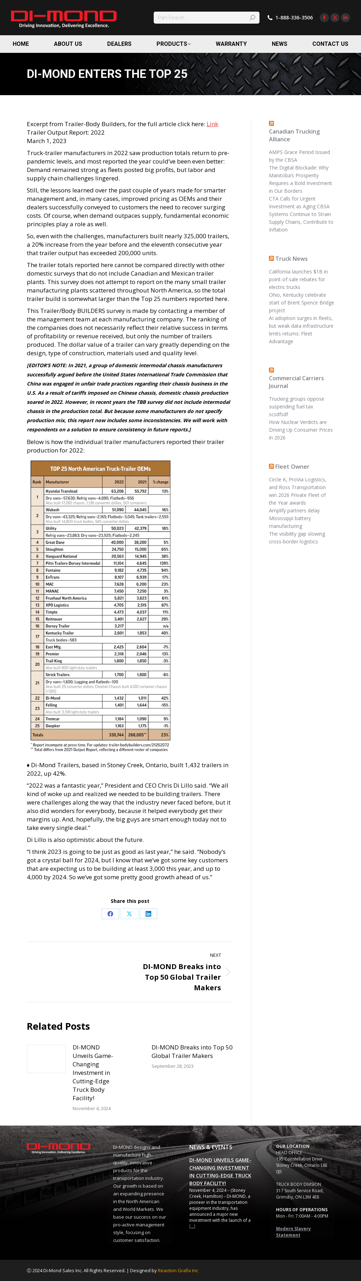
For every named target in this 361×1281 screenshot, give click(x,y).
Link (212, 124)
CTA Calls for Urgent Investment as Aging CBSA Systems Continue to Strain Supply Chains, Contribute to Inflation (301, 214)
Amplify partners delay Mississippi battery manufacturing (294, 518)
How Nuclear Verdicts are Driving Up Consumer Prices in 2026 (301, 430)
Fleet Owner (292, 466)
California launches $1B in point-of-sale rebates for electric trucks (298, 279)
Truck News (291, 259)
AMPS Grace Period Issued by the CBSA (299, 156)
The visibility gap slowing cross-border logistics (297, 537)
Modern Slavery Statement (293, 1232)
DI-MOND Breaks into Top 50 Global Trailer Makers (192, 1051)
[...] (192, 1226)
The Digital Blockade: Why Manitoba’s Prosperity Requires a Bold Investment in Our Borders (300, 179)
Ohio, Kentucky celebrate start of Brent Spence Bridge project (301, 302)
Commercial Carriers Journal (296, 382)
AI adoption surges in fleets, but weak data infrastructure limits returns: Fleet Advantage (301, 330)
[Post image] (46, 1059)
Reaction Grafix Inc (178, 1270)
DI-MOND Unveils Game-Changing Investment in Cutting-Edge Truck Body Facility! (93, 1072)
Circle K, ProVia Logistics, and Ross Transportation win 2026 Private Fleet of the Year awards (297, 491)
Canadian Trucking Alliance (294, 135)
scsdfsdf (278, 414)
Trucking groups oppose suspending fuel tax (296, 402)
